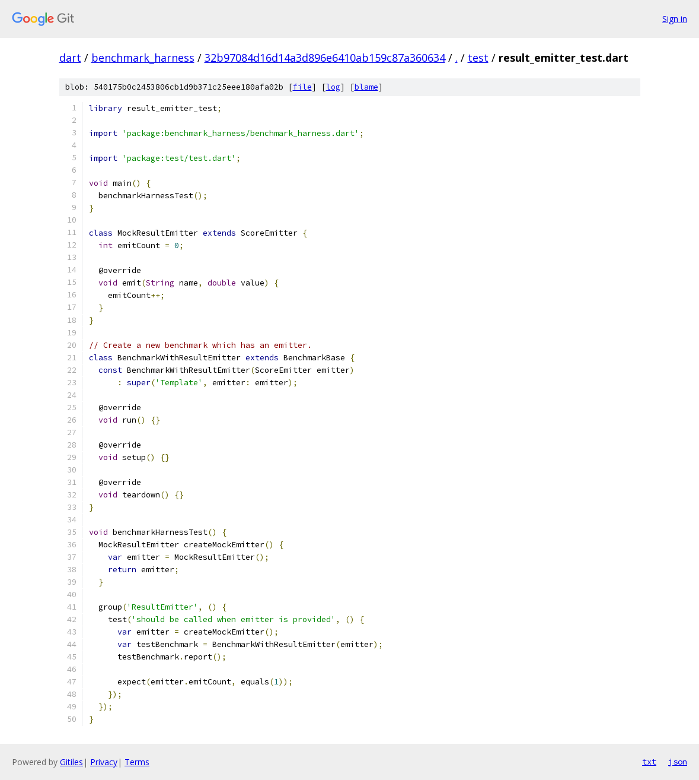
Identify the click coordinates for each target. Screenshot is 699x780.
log (333, 87)
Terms (137, 762)
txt (649, 761)
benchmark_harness (142, 57)
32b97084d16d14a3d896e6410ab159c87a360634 (325, 57)
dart (70, 57)
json (677, 761)
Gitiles (71, 762)
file (302, 87)
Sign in (674, 18)
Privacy (103, 762)
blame (366, 87)
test (478, 57)
